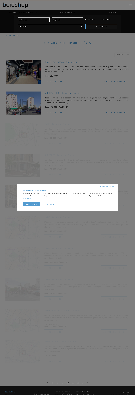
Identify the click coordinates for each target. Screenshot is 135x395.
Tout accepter (31, 204)
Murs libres (91, 20)
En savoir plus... (27, 198)
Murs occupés (106, 20)
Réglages (50, 204)
